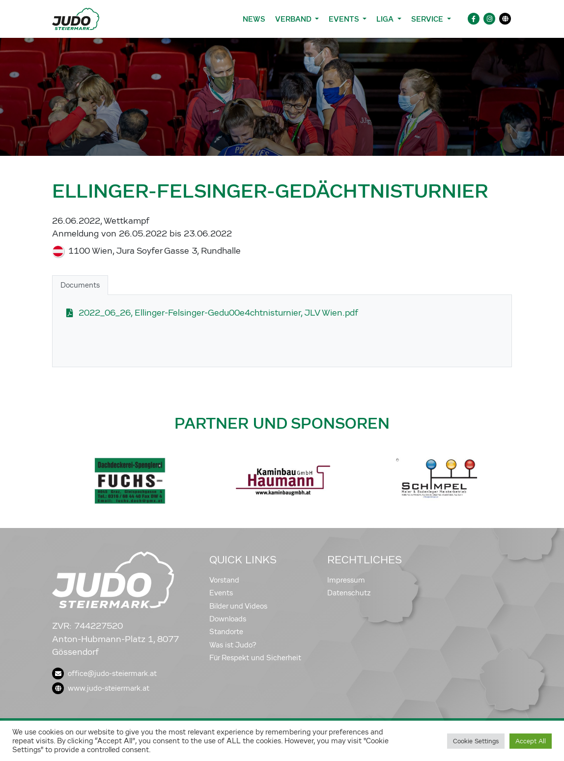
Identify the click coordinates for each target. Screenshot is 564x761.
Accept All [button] (530, 741)
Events (221, 592)
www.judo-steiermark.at (100, 688)
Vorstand (224, 580)
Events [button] (345, 19)
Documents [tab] (80, 285)
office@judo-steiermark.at (104, 673)
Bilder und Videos (238, 606)
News (254, 19)
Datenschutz (349, 592)
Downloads (227, 619)
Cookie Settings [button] (476, 741)
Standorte (226, 631)
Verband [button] (294, 19)
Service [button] (428, 19)
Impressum (346, 580)
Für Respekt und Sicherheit (255, 657)
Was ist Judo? (232, 645)
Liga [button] (385, 19)
